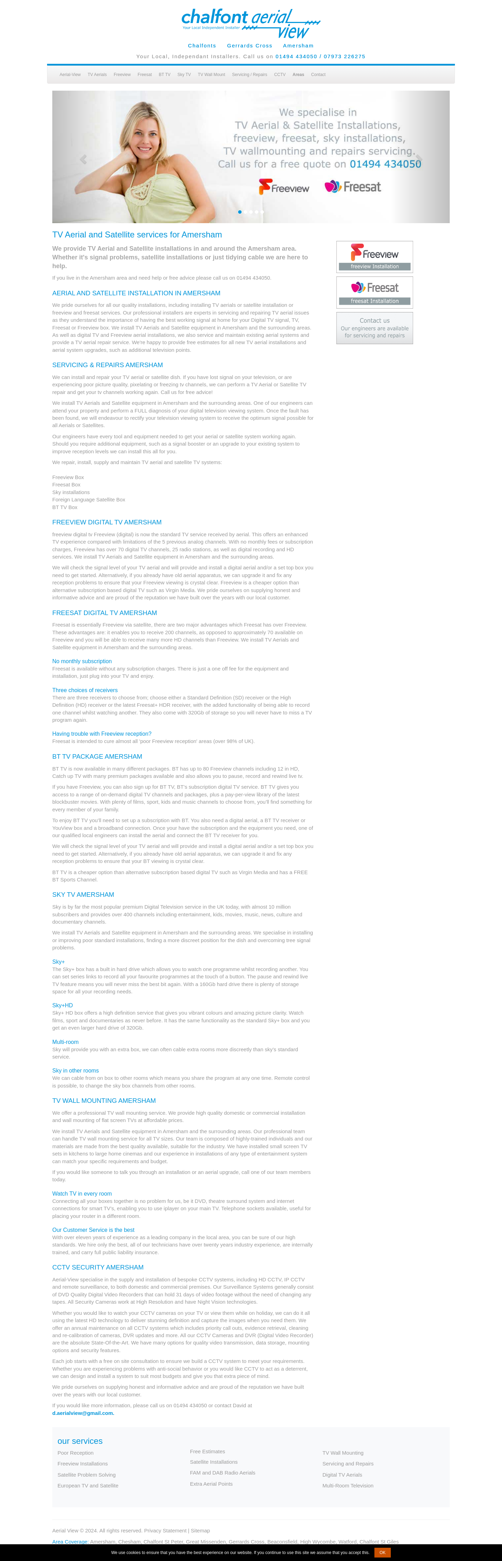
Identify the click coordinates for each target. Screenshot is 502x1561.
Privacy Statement (165, 1530)
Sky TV (184, 74)
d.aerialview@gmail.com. (83, 1413)
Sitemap (200, 1530)
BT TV (165, 74)
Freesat (145, 74)
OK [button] (383, 1552)
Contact (318, 74)
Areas (298, 74)
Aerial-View (70, 74)
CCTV (280, 74)
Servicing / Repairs (249, 74)
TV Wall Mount (211, 74)
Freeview (122, 74)
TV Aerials (97, 74)
